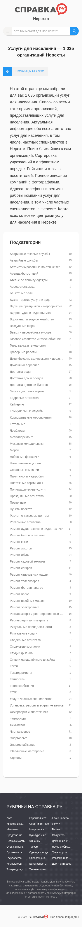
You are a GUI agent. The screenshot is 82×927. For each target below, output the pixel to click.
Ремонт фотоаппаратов (26, 587)
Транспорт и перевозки (66, 852)
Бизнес (56, 829)
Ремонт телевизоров (24, 581)
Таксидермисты (21, 672)
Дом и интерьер (61, 863)
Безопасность (37, 863)
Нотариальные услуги (25, 463)
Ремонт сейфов (21, 568)
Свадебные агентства (25, 640)
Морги (14, 450)
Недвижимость (16, 841)
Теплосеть (17, 679)
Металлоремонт (21, 437)
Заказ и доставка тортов (27, 391)
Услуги (56, 823)
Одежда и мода (38, 852)
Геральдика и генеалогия (28, 345)
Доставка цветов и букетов (29, 385)
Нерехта (41, 19)
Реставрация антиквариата (29, 620)
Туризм (33, 846)
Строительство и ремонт (44, 818)
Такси (14, 666)
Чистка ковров (20, 731)
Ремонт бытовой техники (27, 535)
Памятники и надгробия (27, 476)
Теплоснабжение (22, 686)
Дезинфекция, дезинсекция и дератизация (40, 358)
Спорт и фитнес (39, 823)
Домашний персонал (24, 365)
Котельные (17, 424)
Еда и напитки (60, 818)
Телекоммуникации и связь (45, 869)
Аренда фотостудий (24, 273)
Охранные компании (24, 470)
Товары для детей (17, 869)
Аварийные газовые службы (30, 254)
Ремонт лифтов (21, 548)
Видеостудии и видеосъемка (30, 313)
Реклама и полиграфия (66, 858)
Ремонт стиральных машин (29, 574)
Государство (14, 858)
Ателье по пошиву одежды (28, 280)
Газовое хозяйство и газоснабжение (35, 339)
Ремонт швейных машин (27, 600)
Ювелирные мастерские (27, 751)
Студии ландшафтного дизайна (32, 659)
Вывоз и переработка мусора (30, 332)
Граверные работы (23, 352)
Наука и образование (65, 846)
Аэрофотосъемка (22, 286)
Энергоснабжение (22, 744)
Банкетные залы (21, 293)
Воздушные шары (22, 326)
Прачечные (18, 502)
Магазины (13, 829)
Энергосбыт (18, 738)
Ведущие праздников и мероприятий (36, 306)
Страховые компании (25, 646)
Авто (9, 818)
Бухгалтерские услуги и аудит (31, 299)
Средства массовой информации (27, 835)
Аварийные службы (24, 260)
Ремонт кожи (19, 542)
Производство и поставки (22, 852)
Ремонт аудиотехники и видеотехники (36, 528)
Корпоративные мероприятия (31, 417)
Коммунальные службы (26, 411)
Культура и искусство (42, 835)
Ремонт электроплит (24, 607)
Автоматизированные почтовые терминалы (41, 267)
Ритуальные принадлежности (31, 627)
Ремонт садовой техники (27, 561)
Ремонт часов (19, 594)
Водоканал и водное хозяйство (32, 319)
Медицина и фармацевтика (46, 829)
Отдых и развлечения (20, 846)
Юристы (15, 757)
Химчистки (17, 725)
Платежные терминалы (26, 483)
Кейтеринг (17, 404)
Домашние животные (65, 841)
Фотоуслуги (18, 718)
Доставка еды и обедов (26, 378)
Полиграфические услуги (27, 489)
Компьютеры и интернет (21, 863)
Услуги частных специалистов (31, 699)
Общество (58, 835)
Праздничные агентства (27, 496)
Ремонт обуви (20, 555)
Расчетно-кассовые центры (29, 515)
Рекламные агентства (25, 522)
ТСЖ (13, 692)
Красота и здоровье (19, 823)
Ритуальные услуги (23, 633)
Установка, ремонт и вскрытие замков (37, 705)
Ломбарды (17, 430)
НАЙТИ (74, 30)
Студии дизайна (21, 653)
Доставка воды (20, 371)
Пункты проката (21, 509)
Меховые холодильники (27, 443)
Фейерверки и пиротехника (29, 712)
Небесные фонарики (24, 456)
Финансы (34, 841)
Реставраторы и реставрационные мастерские (43, 614)
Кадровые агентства (24, 398)
